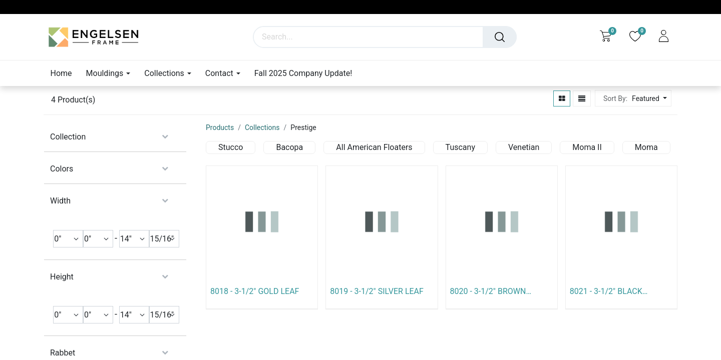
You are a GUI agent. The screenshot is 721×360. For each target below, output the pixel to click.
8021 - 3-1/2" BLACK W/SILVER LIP (606, 291)
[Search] (500, 37)
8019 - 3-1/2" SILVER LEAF (377, 291)
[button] (648, 99)
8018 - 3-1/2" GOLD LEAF (254, 291)
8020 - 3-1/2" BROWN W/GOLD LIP (488, 291)
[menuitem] (65, 73)
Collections (262, 128)
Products (220, 128)
